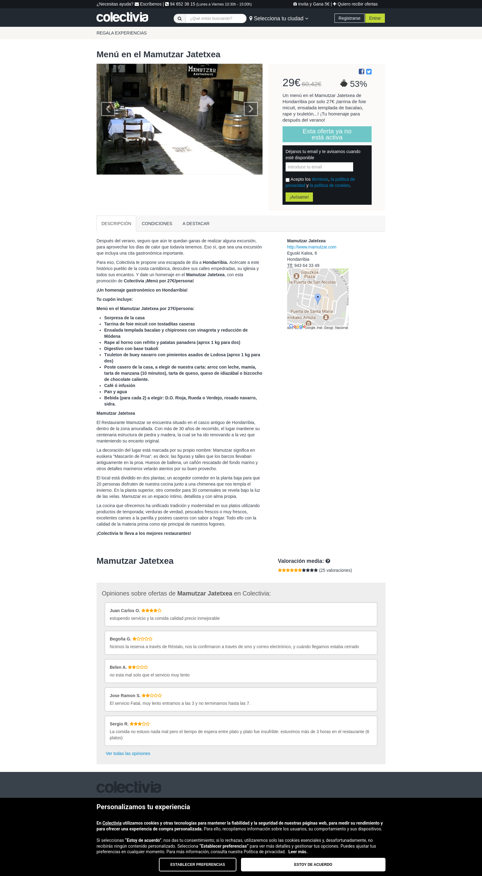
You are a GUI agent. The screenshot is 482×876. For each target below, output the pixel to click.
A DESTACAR (196, 223)
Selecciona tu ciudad (278, 18)
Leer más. (297, 851)
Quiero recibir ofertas (355, 4)
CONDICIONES (157, 223)
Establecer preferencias (197, 864)
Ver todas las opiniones (128, 753)
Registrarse (349, 18)
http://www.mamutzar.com (311, 246)
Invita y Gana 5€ (311, 4)
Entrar (375, 18)
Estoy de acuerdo (313, 864)
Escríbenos (148, 4)
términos (320, 179)
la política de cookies (330, 185)
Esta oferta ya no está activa (327, 134)
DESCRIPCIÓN (116, 223)
